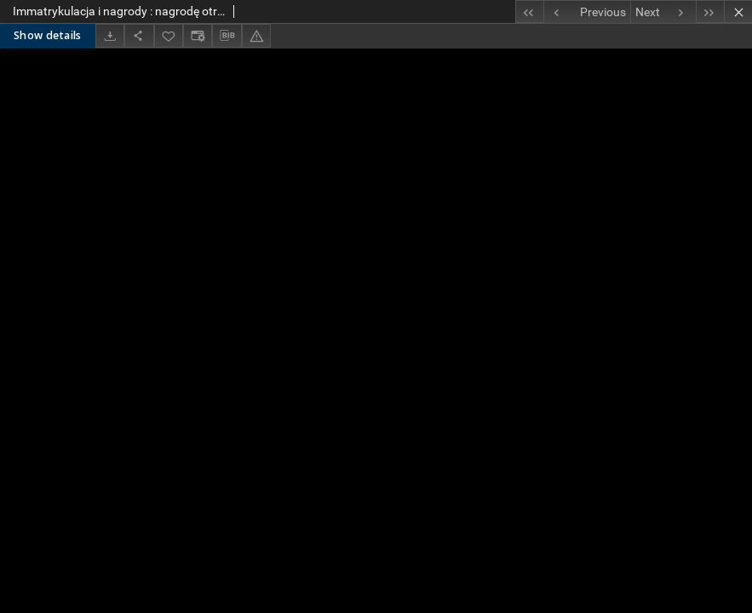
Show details (48, 35)
